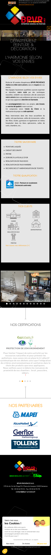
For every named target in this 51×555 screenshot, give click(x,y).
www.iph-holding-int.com (26, 4)
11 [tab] (41, 304)
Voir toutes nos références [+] (17, 245)
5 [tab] (20, 304)
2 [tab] (10, 304)
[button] (4, 551)
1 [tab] (7, 304)
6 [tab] (24, 304)
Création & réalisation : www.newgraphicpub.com (25, 547)
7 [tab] (27, 304)
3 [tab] (13, 304)
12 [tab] (44, 304)
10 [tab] (37, 304)
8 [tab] (30, 304)
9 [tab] (34, 304)
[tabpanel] (25, 286)
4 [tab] (17, 304)
